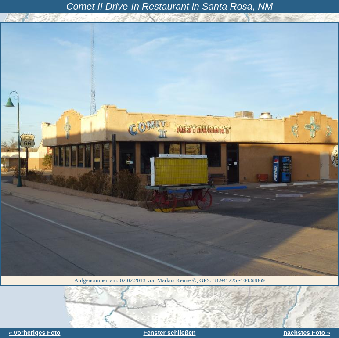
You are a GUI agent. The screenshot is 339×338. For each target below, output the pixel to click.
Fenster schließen (169, 332)
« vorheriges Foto (34, 332)
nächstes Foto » (306, 332)
